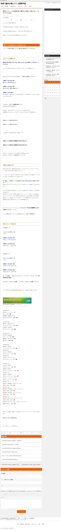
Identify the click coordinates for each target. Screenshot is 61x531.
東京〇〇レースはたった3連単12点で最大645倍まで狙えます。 (12, 455)
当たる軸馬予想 (5, 17)
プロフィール (20, 6)
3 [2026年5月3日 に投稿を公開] (59, 84)
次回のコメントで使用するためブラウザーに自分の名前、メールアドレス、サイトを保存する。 (22, 491)
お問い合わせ (13, 6)
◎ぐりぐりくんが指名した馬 (9, 231)
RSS (25, 6)
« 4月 (45, 98)
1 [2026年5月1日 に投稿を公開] (54, 84)
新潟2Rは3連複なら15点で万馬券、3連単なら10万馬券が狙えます (32, 464)
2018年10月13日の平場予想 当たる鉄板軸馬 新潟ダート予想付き (11, 464)
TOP (2, 6)
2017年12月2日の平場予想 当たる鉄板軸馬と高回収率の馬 (11, 448)
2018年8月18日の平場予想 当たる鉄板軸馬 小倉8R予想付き (12, 440)
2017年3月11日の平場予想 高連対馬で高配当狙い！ (10, 459)
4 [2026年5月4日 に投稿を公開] (45, 87)
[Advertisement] (52, 31)
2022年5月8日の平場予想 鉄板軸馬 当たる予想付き (10, 444)
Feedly (30, 6)
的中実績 (6, 6)
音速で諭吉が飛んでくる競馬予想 (14, 3)
